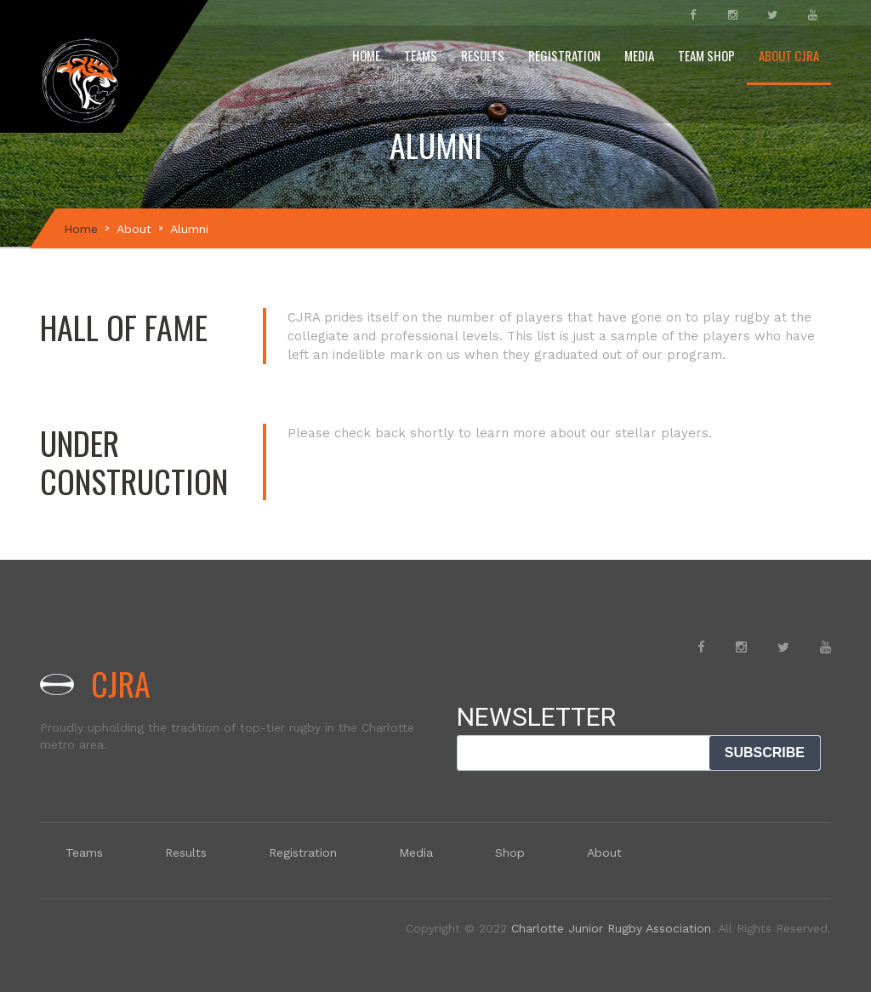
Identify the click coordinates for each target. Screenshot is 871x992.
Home (366, 55)
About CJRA (789, 55)
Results (482, 55)
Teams (420, 55)
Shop (510, 852)
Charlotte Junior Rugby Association (611, 928)
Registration (564, 55)
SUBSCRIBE (765, 752)
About (134, 229)
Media (639, 55)
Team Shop (706, 55)
